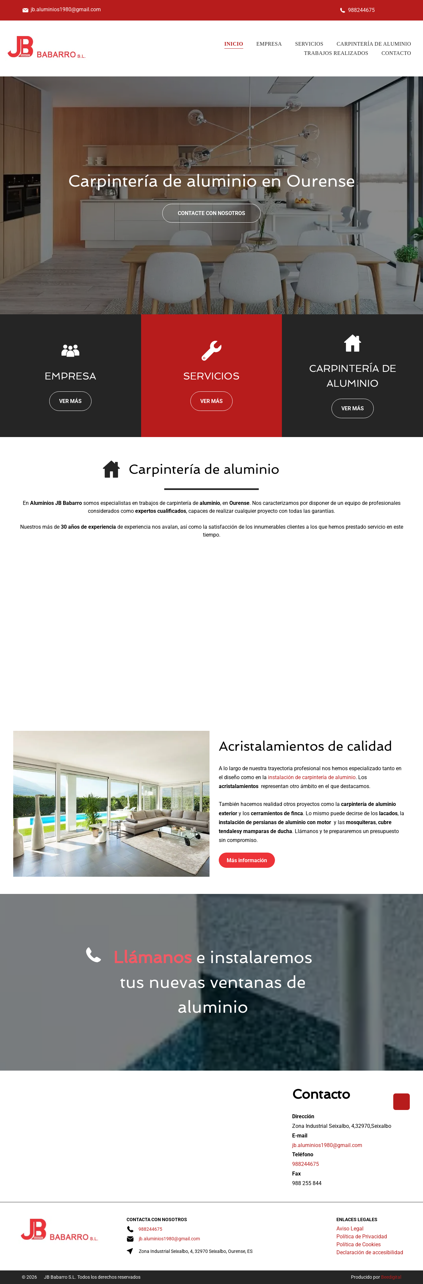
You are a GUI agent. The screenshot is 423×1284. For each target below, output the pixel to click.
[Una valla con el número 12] (264, 637)
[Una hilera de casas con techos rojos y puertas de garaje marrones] (158, 637)
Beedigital (391, 1277)
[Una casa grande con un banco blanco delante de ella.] (53, 637)
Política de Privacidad (361, 1236)
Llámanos (152, 957)
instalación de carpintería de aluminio (312, 777)
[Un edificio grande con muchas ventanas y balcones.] (369, 637)
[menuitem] (234, 43)
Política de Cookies (358, 1244)
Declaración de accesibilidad (369, 1252)
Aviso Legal (350, 1228)
